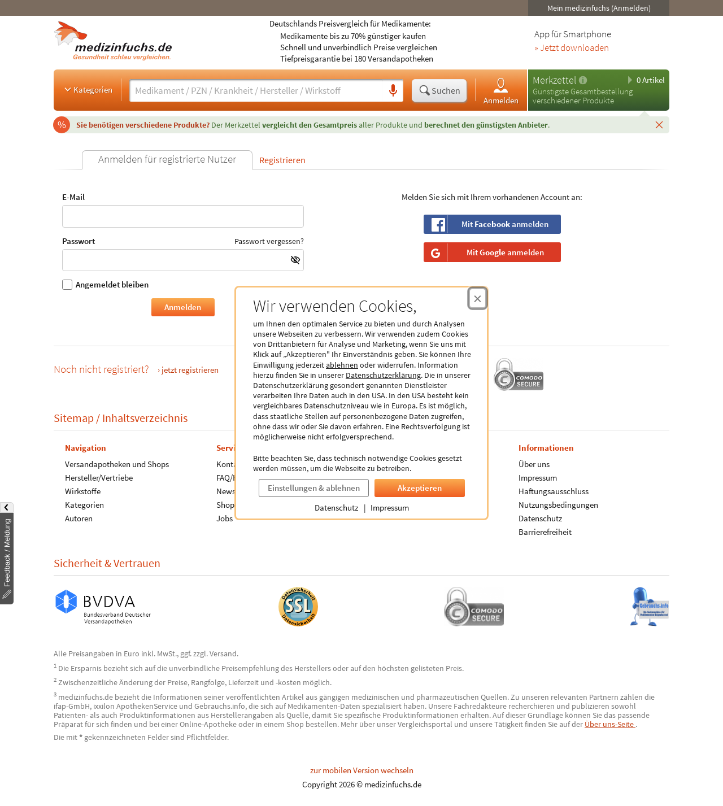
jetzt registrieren (190, 369)
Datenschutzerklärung (383, 375)
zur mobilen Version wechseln (361, 770)
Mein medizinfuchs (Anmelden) (599, 8)
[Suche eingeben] (256, 90)
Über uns (534, 464)
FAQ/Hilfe (232, 477)
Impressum (390, 507)
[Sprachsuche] (393, 91)
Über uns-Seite (610, 724)
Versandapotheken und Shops (117, 464)
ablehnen (342, 365)
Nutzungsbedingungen (558, 504)
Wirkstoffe (83, 491)
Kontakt (230, 464)
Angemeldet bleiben (105, 285)
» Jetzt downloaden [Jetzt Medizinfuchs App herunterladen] (571, 48)
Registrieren (282, 159)
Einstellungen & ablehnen (314, 487)
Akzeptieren (420, 487)
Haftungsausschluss (554, 491)
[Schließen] (659, 124)
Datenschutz (336, 507)
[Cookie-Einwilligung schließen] (477, 298)
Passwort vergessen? (269, 241)
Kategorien (87, 89)
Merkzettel (554, 79)
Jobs (224, 518)
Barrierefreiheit (545, 531)
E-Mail (183, 210)
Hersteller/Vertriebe (99, 477)
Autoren (79, 518)
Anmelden (501, 91)
